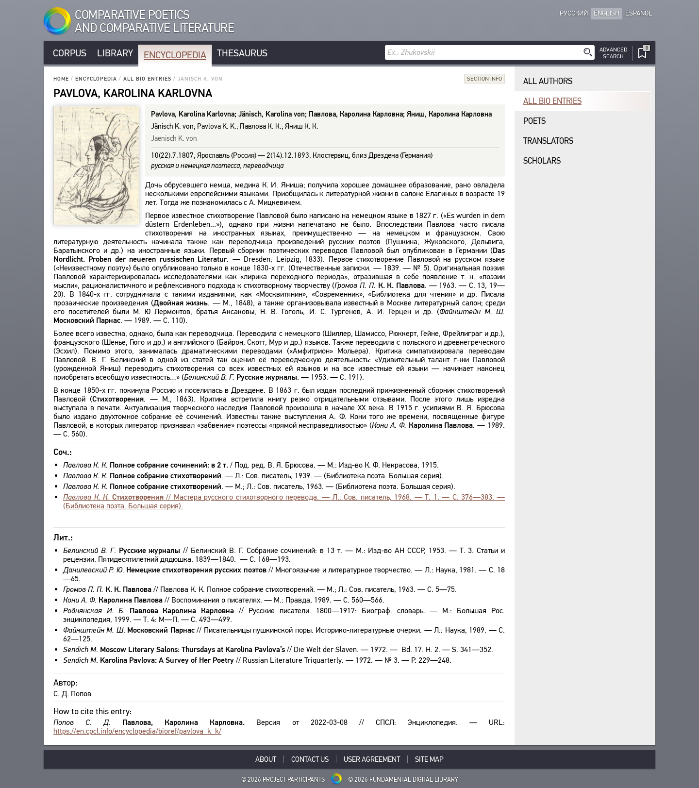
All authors (547, 81)
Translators (548, 141)
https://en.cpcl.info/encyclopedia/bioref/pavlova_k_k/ (137, 731)
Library (115, 53)
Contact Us (310, 759)
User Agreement (372, 759)
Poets (534, 121)
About (265, 759)
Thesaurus (242, 53)
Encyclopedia (175, 55)
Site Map (429, 759)
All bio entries (147, 79)
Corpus (69, 53)
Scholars (542, 161)
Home (61, 79)
